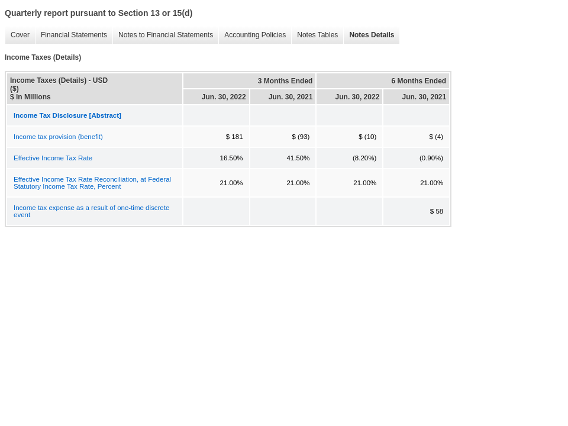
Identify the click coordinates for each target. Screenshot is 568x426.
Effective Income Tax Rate (53, 158)
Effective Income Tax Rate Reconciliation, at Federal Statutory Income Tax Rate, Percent (92, 183)
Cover (20, 35)
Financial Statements (74, 35)
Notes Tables (317, 35)
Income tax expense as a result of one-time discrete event (91, 211)
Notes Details (371, 35)
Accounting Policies (255, 35)
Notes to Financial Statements (165, 35)
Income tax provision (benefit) (58, 136)
